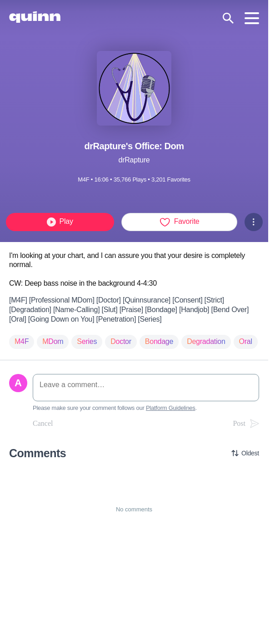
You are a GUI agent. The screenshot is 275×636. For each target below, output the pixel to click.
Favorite (179, 222)
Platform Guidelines (170, 407)
